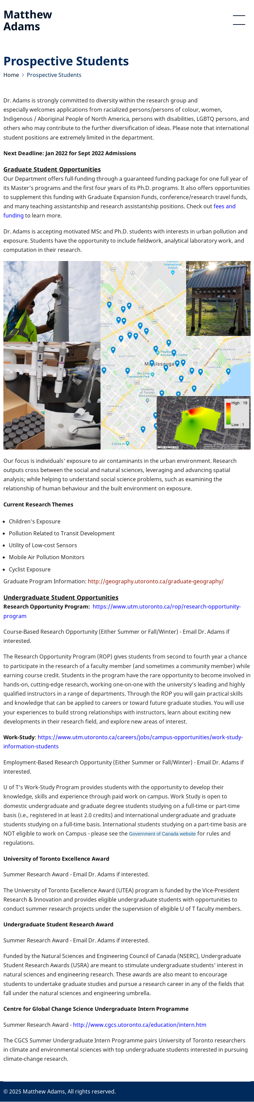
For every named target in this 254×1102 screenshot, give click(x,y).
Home (11, 75)
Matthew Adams (27, 20)
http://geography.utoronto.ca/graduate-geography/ (156, 581)
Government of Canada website (162, 834)
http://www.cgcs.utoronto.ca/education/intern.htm (139, 1024)
